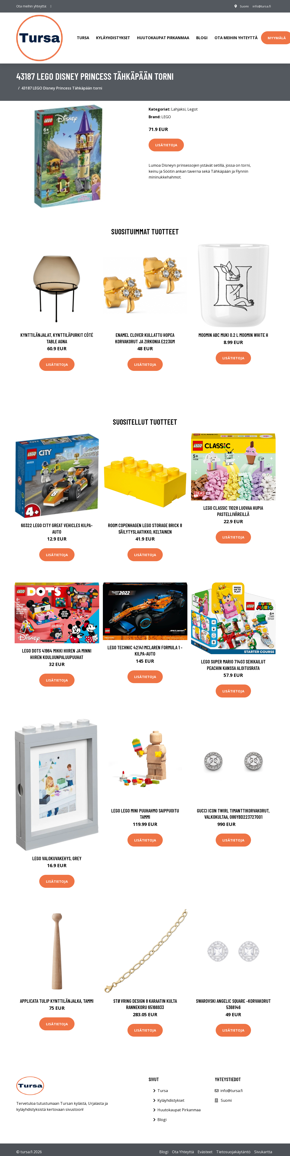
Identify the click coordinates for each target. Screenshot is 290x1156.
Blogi (202, 35)
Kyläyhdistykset (113, 35)
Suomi (242, 6)
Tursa (83, 35)
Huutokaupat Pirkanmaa (163, 35)
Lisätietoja (166, 140)
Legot (192, 104)
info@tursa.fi (260, 6)
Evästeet (205, 1147)
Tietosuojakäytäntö (233, 1147)
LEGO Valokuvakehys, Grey (56, 854)
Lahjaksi (178, 104)
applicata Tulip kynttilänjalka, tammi (57, 996)
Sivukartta (263, 1147)
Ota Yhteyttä (183, 1147)
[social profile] (51, 6)
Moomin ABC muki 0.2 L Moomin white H (233, 330)
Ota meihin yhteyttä (236, 35)
